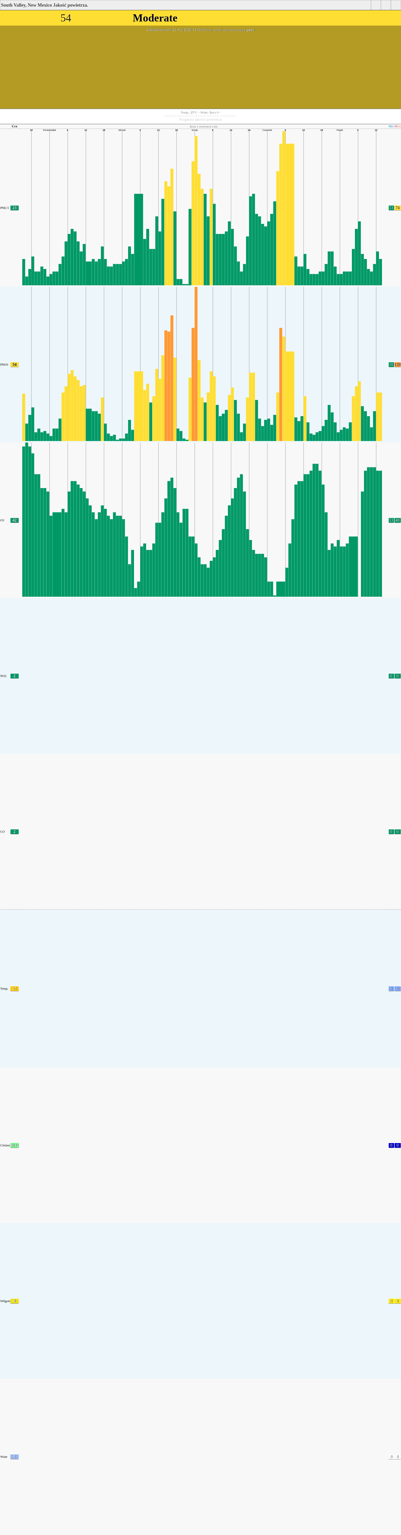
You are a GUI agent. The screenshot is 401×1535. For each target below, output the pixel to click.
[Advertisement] (200, 70)
